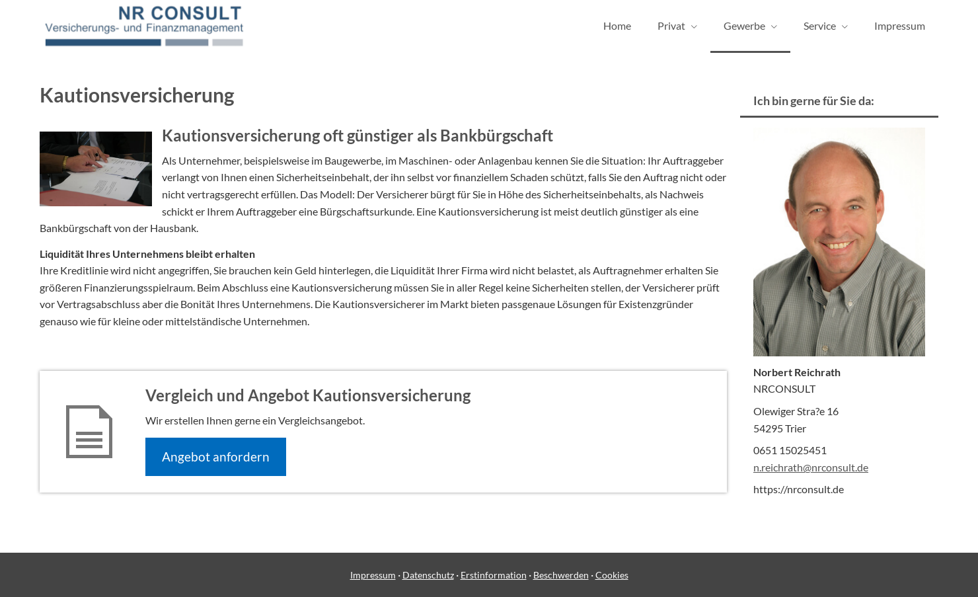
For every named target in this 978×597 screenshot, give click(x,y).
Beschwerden (561, 574)
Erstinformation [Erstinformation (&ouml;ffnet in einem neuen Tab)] (494, 574)
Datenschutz (428, 574)
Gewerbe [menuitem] (744, 25)
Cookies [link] (611, 574)
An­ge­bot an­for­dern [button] (216, 456)
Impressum (373, 574)
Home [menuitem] (617, 25)
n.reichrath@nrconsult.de (810, 467)
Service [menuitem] (820, 25)
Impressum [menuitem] (899, 25)
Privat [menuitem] (671, 25)
